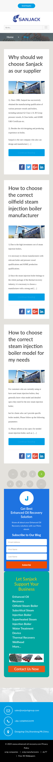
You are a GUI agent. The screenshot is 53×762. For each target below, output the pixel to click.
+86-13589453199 (24, 721)
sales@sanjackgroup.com (27, 710)
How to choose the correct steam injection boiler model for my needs (26, 346)
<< (13, 474)
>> (41, 484)
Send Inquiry (26, 6)
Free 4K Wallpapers (26, 756)
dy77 (45, 752)
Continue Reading (26, 152)
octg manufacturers (30, 752)
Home (10, 37)
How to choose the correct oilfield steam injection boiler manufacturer (25, 201)
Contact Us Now (26, 669)
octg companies (11, 752)
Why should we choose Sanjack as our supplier (25, 64)
